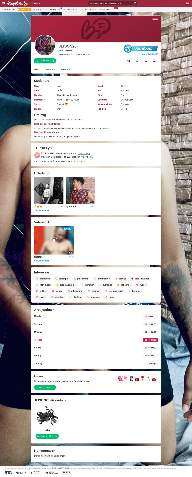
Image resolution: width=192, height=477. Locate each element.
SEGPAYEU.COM (64, 468)
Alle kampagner (54, 9)
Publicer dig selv (88, 9)
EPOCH (54, 468)
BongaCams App (107, 9)
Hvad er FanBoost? (149, 54)
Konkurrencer (70, 9)
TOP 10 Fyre (84, 153)
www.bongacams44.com (37, 468)
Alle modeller (9, 9)
